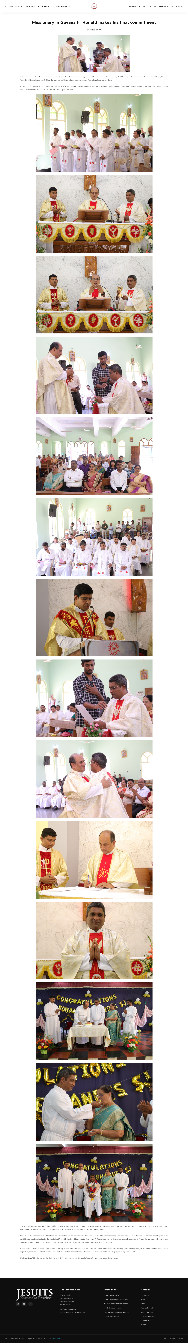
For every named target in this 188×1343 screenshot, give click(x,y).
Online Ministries (147, 1312)
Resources (135, 6)
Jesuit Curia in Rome (111, 1295)
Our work (30, 6)
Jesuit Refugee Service (112, 1308)
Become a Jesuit (176, 1339)
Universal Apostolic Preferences (116, 1304)
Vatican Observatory (111, 1316)
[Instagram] (17, 1304)
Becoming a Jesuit (61, 6)
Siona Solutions (56, 1339)
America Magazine (148, 1308)
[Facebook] (30, 1304)
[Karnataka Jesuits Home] (94, 6)
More (179, 6)
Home (165, 1339)
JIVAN (143, 1299)
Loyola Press (145, 1320)
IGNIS (143, 1304)
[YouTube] (24, 1304)
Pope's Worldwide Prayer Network (116, 1312)
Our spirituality (13, 6)
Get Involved (150, 6)
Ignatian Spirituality (148, 1316)
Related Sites (166, 6)
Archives (144, 1325)
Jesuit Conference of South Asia (116, 1299)
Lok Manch (145, 1295)
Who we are (43, 6)
